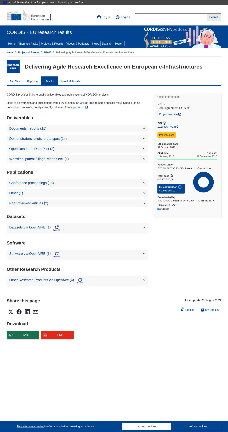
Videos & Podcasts (77, 43)
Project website (171, 114)
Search (118, 43)
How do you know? (70, 2)
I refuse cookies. (198, 426)
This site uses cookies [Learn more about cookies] (30, 426)
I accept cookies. (146, 426)
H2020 (47, 52)
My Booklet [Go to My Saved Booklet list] (210, 309)
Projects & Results (52, 43)
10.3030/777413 (166, 126)
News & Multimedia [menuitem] (70, 81)
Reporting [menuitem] (32, 81)
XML (26, 334)
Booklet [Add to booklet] (187, 309)
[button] (123, 17)
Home (12, 43)
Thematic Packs (28, 43)
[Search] (214, 17)
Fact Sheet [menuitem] (15, 81)
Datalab (106, 43)
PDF (60, 334)
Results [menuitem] (50, 81)
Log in (103, 17)
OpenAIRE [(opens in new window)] (78, 107)
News (95, 43)
